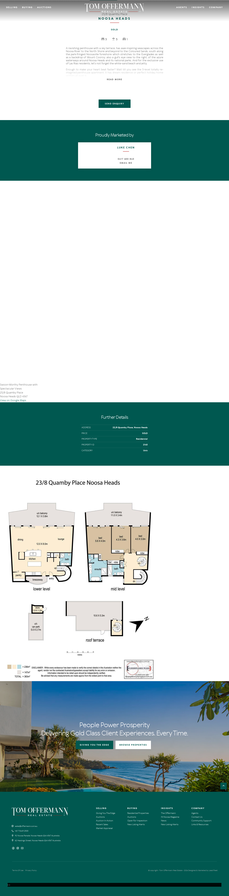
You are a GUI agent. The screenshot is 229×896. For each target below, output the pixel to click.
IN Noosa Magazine (170, 817)
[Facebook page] (13, 848)
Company (216, 7)
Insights (198, 7)
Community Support (201, 820)
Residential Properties (138, 813)
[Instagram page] (18, 848)
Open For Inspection (137, 820)
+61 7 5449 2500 (21, 831)
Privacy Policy (31, 870)
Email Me (126, 163)
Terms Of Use (17, 870)
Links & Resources (199, 824)
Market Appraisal (104, 828)
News (163, 820)
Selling (11, 7)
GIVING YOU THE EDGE (94, 745)
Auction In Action (104, 820)
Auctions (44, 7)
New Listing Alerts (136, 824)
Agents (181, 7)
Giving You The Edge (105, 813)
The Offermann (168, 813)
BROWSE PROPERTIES (133, 745)
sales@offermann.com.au (26, 826)
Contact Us (196, 817)
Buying (27, 7)
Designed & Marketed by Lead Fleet (203, 870)
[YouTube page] (22, 848)
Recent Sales (102, 824)
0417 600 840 (126, 159)
